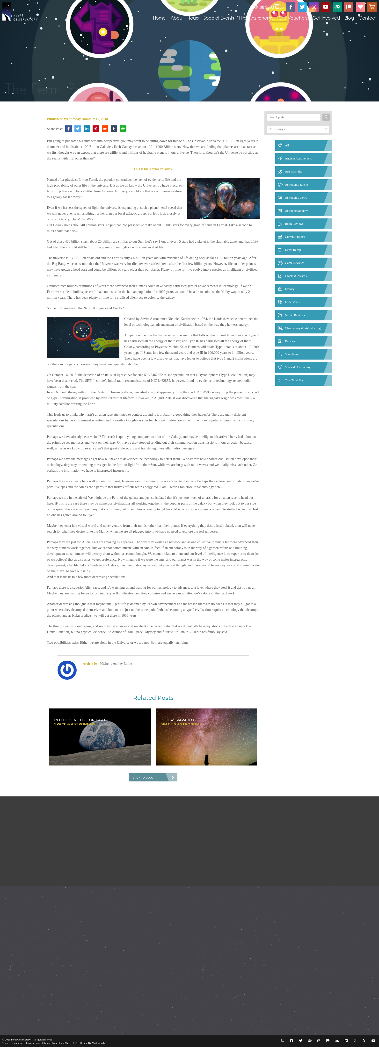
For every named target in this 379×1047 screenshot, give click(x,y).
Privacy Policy (33, 1042)
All (287, 145)
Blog (349, 17)
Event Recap (293, 250)
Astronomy (262, 17)
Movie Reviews (295, 315)
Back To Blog (143, 777)
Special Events (219, 17)
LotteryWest (292, 302)
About (177, 17)
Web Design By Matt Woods (89, 1042)
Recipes (290, 341)
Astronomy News (296, 197)
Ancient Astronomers (298, 158)
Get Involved (326, 17)
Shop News (292, 354)
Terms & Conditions (13, 1042)
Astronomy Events (296, 184)
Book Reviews (294, 223)
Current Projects (295, 236)
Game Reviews (294, 263)
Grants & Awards (296, 276)
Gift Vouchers (292, 17)
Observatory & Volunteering (303, 328)
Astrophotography (296, 210)
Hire (243, 17)
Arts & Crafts (293, 171)
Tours (194, 17)
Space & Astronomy (297, 367)
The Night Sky (294, 380)
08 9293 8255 (269, 7)
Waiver (69, 1042)
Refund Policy (51, 1042)
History (289, 289)
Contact (368, 17)
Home (159, 17)
